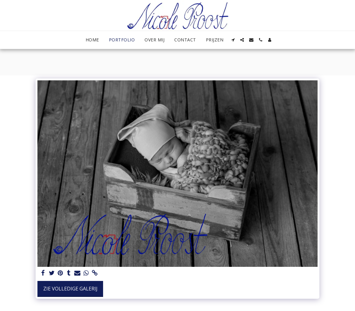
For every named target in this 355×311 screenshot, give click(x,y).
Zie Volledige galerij (70, 288)
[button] (233, 40)
